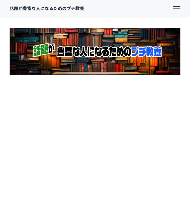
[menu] (176, 9)
